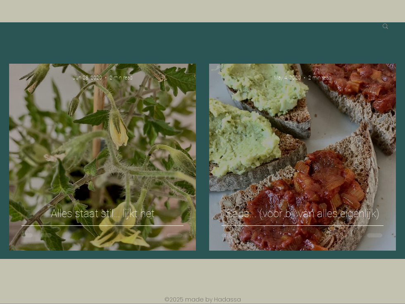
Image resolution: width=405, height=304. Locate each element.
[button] (385, 26)
